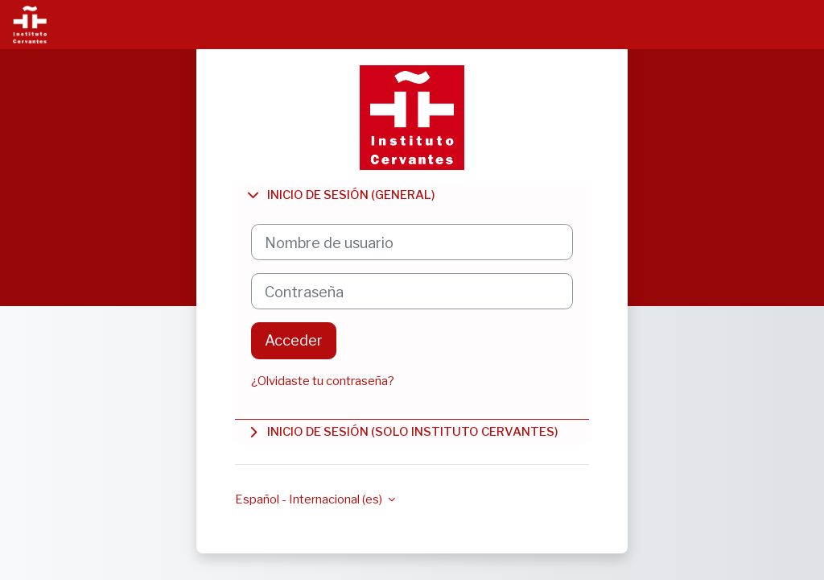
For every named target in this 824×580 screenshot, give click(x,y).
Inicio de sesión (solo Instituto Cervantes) (401, 432)
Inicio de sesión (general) (340, 195)
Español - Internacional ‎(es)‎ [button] (310, 499)
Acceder (294, 340)
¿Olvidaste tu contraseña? (322, 381)
